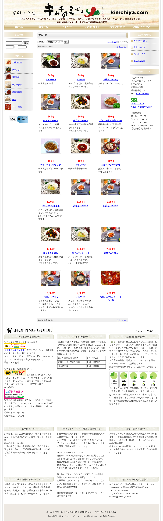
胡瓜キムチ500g (50, 253)
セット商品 (13, 107)
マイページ (68, 27)
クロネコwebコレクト (14, 350)
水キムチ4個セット (81, 253)
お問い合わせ (117, 27)
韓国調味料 (13, 92)
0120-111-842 (137, 103)
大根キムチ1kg (111, 253)
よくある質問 (139, 61)
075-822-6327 (142, 93)
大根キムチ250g (110, 79)
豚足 (10, 99)
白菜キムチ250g (50, 120)
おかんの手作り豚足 (110, 165)
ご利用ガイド (92, 27)
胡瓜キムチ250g (80, 120)
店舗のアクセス (141, 27)
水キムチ (81, 79)
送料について (86, 512)
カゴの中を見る (140, 41)
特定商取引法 (71, 512)
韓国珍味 (12, 77)
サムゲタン (81, 297)
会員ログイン (139, 47)
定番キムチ (13, 62)
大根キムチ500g (80, 205)
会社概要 (113, 512)
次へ (121, 46)
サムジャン (51, 79)
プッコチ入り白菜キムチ (110, 120)
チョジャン (81, 165)
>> (125, 46)
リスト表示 (113, 41)
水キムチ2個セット (51, 205)
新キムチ (12, 69)
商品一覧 (43, 27)
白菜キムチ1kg (51, 297)
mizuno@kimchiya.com (141, 107)
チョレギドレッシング (50, 165)
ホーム (19, 27)
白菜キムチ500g (110, 205)
